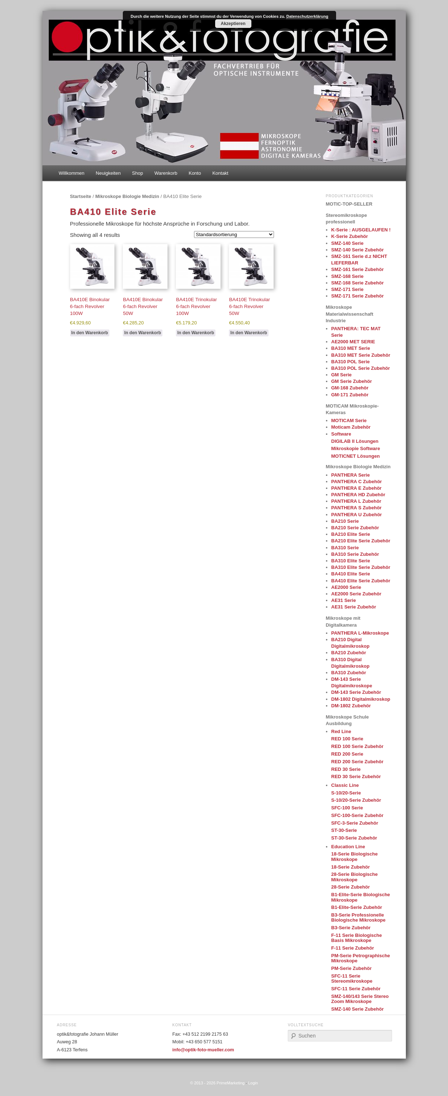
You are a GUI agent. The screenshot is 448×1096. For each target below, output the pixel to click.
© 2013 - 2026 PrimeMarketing (217, 1083)
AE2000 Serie (346, 587)
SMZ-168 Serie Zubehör (357, 283)
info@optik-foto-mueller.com (203, 1049)
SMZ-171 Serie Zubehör (357, 296)
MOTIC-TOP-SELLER (349, 204)
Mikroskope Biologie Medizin (127, 196)
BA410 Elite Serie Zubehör (361, 580)
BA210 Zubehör (348, 652)
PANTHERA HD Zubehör (358, 494)
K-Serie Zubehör (349, 236)
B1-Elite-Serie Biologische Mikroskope (360, 897)
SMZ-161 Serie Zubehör (357, 269)
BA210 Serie (345, 521)
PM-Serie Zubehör (351, 968)
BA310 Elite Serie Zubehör (361, 567)
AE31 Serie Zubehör (353, 607)
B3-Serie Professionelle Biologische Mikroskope (358, 917)
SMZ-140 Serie (347, 243)
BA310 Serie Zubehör (355, 554)
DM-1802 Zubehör (351, 705)
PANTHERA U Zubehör (356, 514)
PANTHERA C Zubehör (356, 481)
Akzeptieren (233, 23)
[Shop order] (234, 234)
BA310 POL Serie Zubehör (360, 368)
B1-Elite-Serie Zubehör (356, 907)
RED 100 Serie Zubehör (357, 746)
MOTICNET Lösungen (355, 456)
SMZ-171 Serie (347, 289)
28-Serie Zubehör (350, 887)
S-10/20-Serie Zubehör (356, 800)
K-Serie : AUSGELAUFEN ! (361, 229)
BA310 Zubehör (348, 672)
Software (341, 434)
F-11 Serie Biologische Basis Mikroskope (356, 938)
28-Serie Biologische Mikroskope (354, 876)
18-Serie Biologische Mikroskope (354, 856)
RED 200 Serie (347, 754)
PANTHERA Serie (350, 475)
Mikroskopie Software (355, 448)
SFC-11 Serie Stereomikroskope (351, 978)
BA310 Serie (345, 547)
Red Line (341, 731)
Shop (137, 173)
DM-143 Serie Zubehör (356, 692)
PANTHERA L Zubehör (356, 501)
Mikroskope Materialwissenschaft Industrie (350, 313)
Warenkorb (165, 173)
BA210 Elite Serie (350, 534)
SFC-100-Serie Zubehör (357, 815)
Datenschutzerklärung (307, 16)
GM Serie (341, 374)
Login (253, 1083)
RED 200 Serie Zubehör (357, 761)
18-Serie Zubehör (350, 867)
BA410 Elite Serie (350, 574)
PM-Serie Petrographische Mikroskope (360, 958)
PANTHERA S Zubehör (356, 507)
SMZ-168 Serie (347, 276)
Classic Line (345, 785)
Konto (195, 173)
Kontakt (220, 173)
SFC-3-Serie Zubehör (354, 823)
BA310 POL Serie (350, 361)
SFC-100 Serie (347, 807)
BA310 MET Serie (350, 348)
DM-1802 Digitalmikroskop (361, 699)
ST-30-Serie (344, 830)
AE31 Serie (343, 600)
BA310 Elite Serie (350, 560)
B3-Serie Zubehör (351, 927)
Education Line (348, 846)
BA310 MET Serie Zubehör (361, 355)
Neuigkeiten (108, 173)
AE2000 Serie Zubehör (356, 593)
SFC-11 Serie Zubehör (356, 988)
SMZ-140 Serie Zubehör (357, 249)
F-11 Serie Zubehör (352, 948)
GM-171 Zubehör (350, 394)
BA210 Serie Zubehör (355, 527)
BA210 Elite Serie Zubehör (361, 540)
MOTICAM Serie (349, 420)
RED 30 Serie (346, 769)
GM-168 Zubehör (350, 388)
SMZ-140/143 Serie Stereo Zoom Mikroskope (360, 999)
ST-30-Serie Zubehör (354, 838)
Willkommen (72, 173)
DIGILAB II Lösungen (355, 441)
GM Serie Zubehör (351, 381)
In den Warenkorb (89, 332)
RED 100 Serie (347, 738)
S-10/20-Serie (346, 793)
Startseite (80, 196)
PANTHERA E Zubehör (356, 488)
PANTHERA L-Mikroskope (360, 633)
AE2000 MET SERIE (353, 341)
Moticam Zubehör (351, 427)
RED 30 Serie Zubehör (356, 776)
